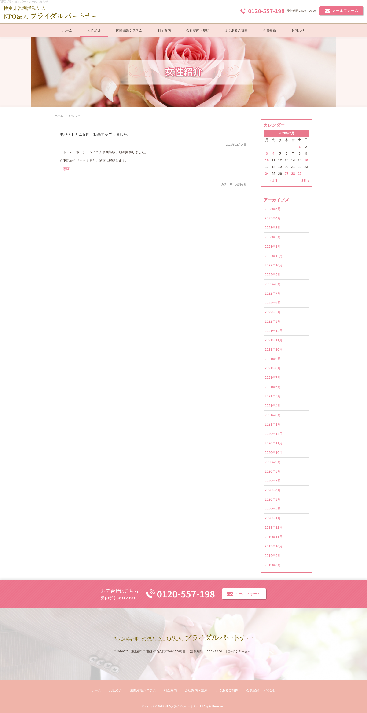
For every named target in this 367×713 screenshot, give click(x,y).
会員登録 (269, 30)
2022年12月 (274, 256)
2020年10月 (274, 453)
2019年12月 (274, 527)
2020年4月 (273, 490)
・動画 (65, 169)
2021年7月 (273, 377)
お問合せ (298, 30)
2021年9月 (273, 359)
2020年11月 (274, 443)
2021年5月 (273, 396)
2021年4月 (273, 405)
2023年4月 (273, 218)
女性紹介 (94, 30)
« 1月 (273, 180)
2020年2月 (273, 509)
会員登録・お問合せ (261, 690)
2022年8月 (273, 284)
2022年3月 (273, 321)
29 (299, 173)
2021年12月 (274, 331)
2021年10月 (274, 349)
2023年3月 (273, 227)
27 (286, 173)
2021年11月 (274, 340)
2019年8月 (273, 565)
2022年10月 (274, 265)
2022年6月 (273, 303)
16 (306, 160)
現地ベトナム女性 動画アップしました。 (95, 134)
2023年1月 (273, 246)
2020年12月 (274, 434)
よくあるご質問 (236, 30)
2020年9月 (273, 462)
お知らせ (240, 184)
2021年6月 (273, 387)
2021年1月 (273, 424)
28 (293, 173)
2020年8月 (273, 471)
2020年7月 (273, 481)
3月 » (305, 180)
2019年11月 (274, 537)
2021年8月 (273, 368)
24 (267, 173)
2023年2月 (273, 237)
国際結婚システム (129, 30)
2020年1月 (273, 518)
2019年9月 (273, 555)
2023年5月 (273, 209)
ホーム (67, 30)
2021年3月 (273, 415)
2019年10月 (274, 546)
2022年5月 (273, 312)
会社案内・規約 (197, 30)
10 (267, 160)
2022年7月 (273, 293)
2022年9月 (273, 274)
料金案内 (164, 30)
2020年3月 (273, 499)
